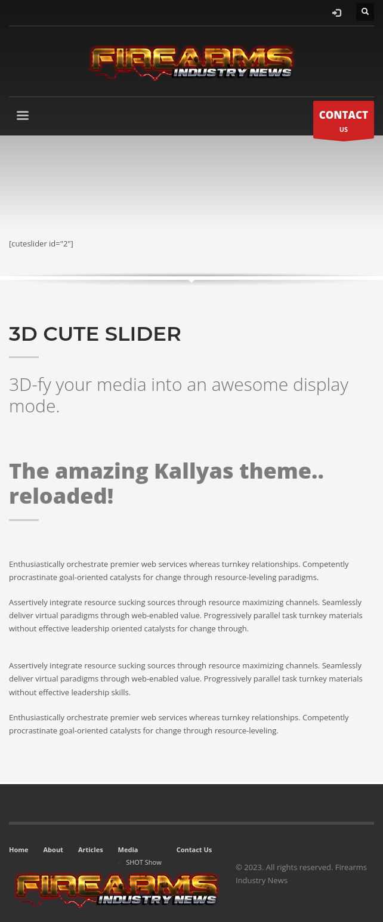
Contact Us (194, 849)
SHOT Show (144, 862)
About (53, 849)
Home (19, 849)
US (343, 122)
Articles (90, 849)
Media (128, 849)
